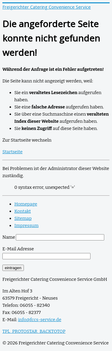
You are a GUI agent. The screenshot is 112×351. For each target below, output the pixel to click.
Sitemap (23, 218)
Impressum (26, 225)
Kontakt (22, 211)
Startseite (12, 151)
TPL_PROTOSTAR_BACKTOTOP (33, 331)
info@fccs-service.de (39, 319)
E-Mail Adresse (18, 249)
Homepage (25, 204)
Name (8, 237)
